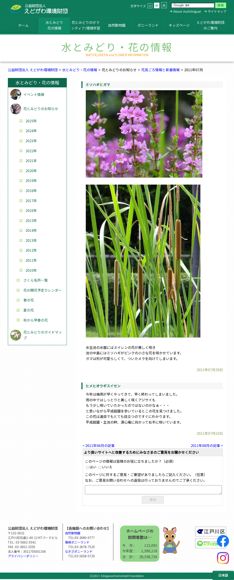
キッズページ (179, 25)
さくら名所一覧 (35, 280)
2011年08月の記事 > (207, 445)
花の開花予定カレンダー (42, 290)
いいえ (105, 466)
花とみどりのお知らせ (40, 108)
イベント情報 (33, 94)
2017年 (31, 200)
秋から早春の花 (35, 320)
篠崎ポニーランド (77, 543)
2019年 (31, 180)
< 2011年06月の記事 (99, 445)
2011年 (31, 260)
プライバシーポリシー (23, 557)
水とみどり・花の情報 (79, 69)
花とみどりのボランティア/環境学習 (85, 25)
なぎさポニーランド (79, 552)
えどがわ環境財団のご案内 (210, 25)
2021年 (31, 160)
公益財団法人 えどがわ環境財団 (33, 69)
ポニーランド (148, 25)
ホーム (23, 25)
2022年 (31, 150)
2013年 (31, 240)
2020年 (31, 170)
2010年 (31, 270)
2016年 (31, 210)
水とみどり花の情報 (54, 25)
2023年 (31, 140)
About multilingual (187, 11)
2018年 (31, 190)
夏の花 (28, 310)
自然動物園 (117, 25)
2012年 (31, 250)
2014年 (31, 230)
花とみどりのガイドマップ (42, 334)
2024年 (31, 130)
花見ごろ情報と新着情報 (160, 69)
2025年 (31, 120)
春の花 (28, 300)
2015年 (31, 220)
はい (91, 466)
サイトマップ (217, 11)
